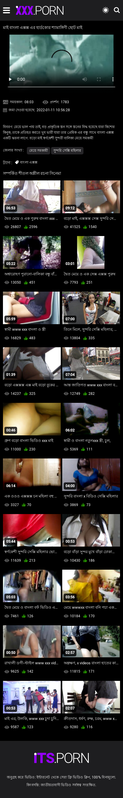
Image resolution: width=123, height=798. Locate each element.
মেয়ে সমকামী (38, 150)
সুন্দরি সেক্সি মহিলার (67, 150)
